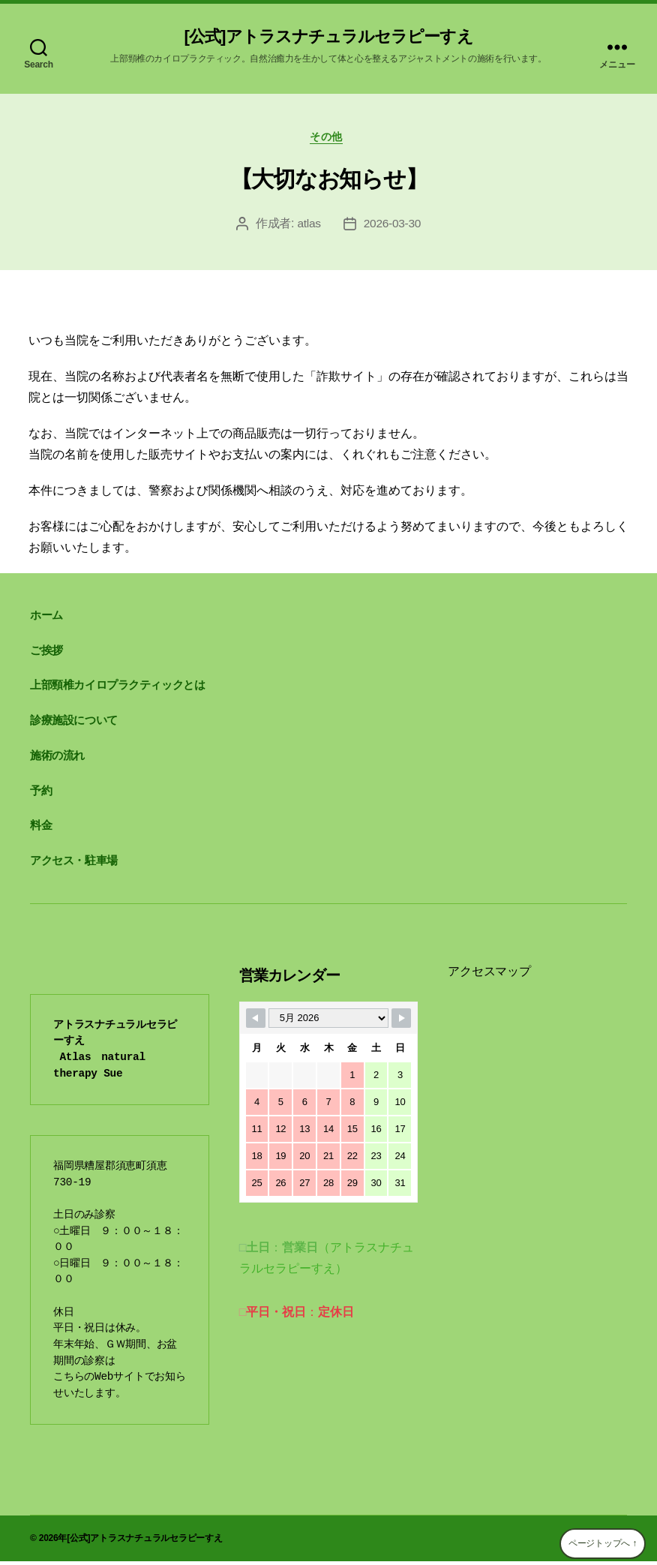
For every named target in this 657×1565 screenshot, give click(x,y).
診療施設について (74, 723)
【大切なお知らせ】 (329, 182)
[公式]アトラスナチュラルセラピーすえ (328, 38)
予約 (41, 794)
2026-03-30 (392, 227)
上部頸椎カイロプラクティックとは (117, 688)
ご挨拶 (46, 653)
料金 (41, 828)
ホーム (46, 618)
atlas (308, 227)
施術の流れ (57, 758)
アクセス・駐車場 (74, 864)
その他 (328, 139)
